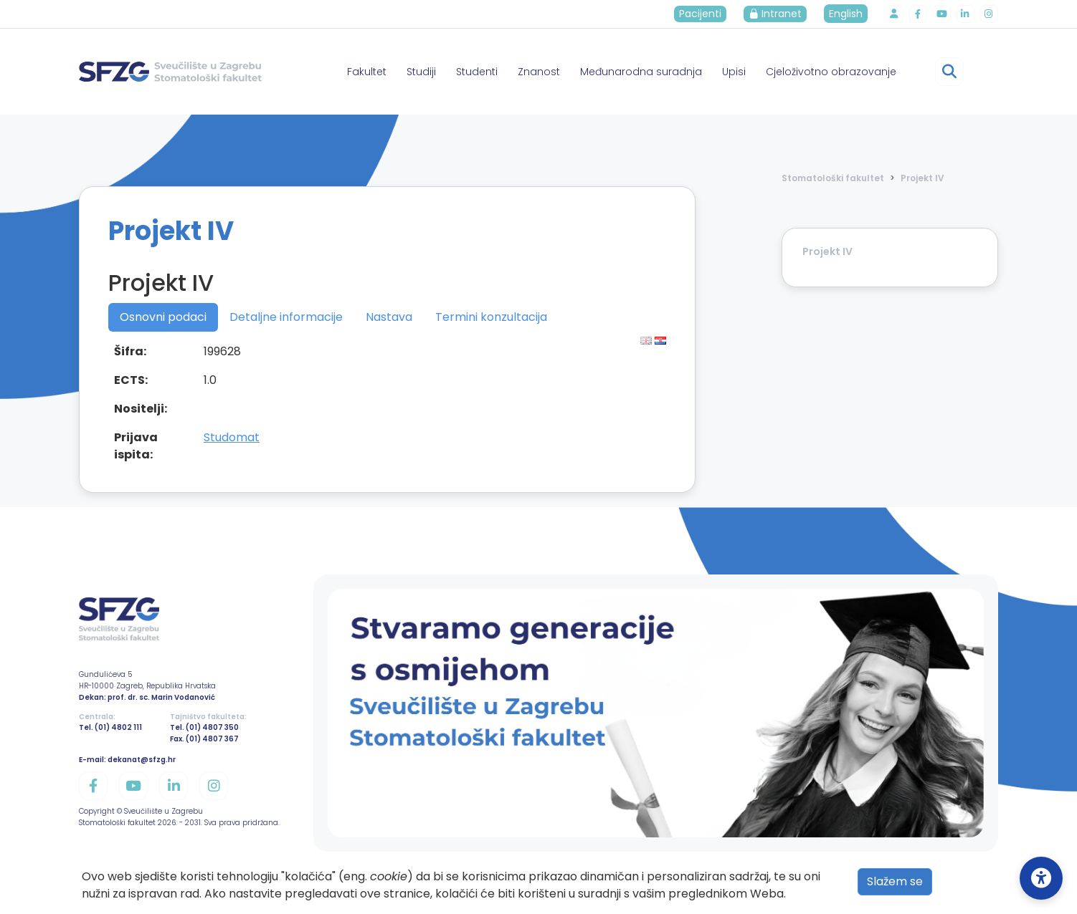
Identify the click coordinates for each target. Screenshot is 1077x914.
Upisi (734, 71)
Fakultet (366, 71)
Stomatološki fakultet (833, 178)
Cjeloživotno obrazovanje (831, 71)
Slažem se (895, 881)
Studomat (232, 437)
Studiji (421, 71)
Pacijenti (704, 13)
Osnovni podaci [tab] (163, 317)
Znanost (539, 71)
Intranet (779, 13)
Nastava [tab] (389, 317)
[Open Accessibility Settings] (1041, 878)
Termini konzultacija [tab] (491, 317)
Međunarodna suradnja (641, 71)
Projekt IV (922, 178)
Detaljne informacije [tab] (286, 317)
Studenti (477, 71)
